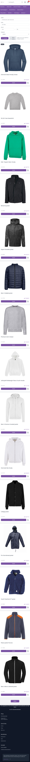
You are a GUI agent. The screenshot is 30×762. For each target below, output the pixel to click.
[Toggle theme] (25, 2)
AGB (2, 738)
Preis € (2, 27)
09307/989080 (3, 747)
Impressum (3, 736)
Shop (2, 728)
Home (2, 725)
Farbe (2, 22)
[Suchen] (22, 2)
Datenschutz (6, 759)
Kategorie (3, 32)
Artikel (2, 17)
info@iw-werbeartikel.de (5, 749)
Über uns (2, 730)
